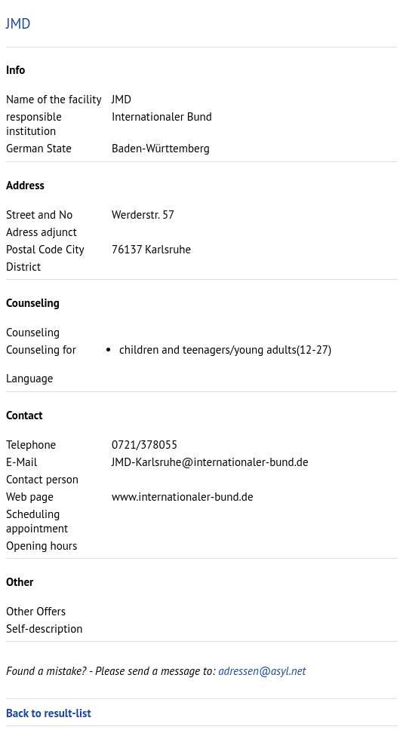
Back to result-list (48, 713)
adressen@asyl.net (262, 671)
